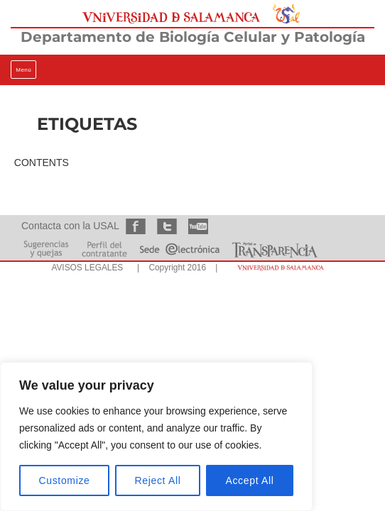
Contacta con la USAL (70, 225)
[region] (156, 436)
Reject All (158, 480)
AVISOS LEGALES (87, 268)
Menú (23, 70)
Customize (64, 480)
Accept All (249, 480)
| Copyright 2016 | (175, 268)
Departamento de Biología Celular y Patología (193, 36)
